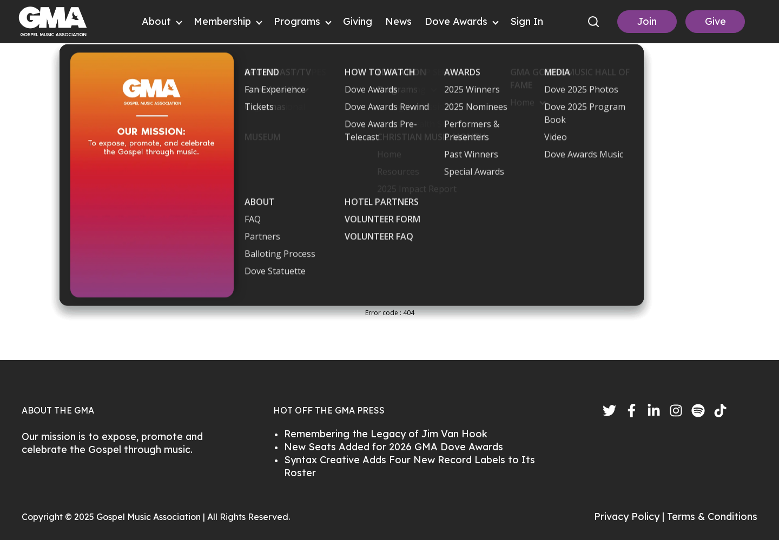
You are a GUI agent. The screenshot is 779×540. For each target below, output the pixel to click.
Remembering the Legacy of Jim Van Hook (385, 434)
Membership (222, 21)
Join (647, 21)
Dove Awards (456, 21)
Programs (297, 21)
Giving (357, 21)
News (398, 21)
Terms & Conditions (712, 516)
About (156, 21)
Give (715, 21)
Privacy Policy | (630, 516)
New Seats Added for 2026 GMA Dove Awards (393, 447)
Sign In (526, 21)
